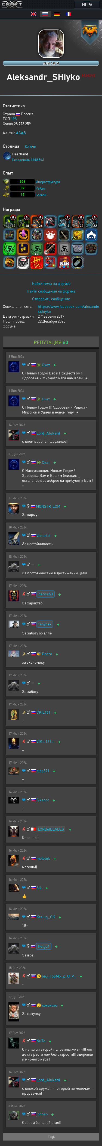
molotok (43, 858)
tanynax (44, 623)
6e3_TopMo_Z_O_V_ (59, 976)
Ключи (30, 146)
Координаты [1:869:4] (28, 160)
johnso (42, 1114)
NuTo (40, 1040)
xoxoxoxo (49, 1005)
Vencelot (43, 535)
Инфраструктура (48, 182)
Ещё (51, 1136)
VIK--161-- (45, 741)
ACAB (21, 132)
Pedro (47, 653)
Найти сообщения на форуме (51, 290)
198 (14, 118)
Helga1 (44, 946)
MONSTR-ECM (48, 506)
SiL (39, 887)
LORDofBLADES (51, 828)
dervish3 (45, 593)
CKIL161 (43, 712)
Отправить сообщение (51, 298)
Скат (46, 364)
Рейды (41, 188)
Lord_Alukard (48, 433)
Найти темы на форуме (51, 283)
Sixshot (42, 800)
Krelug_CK (45, 916)
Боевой (41, 195)
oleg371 (42, 770)
